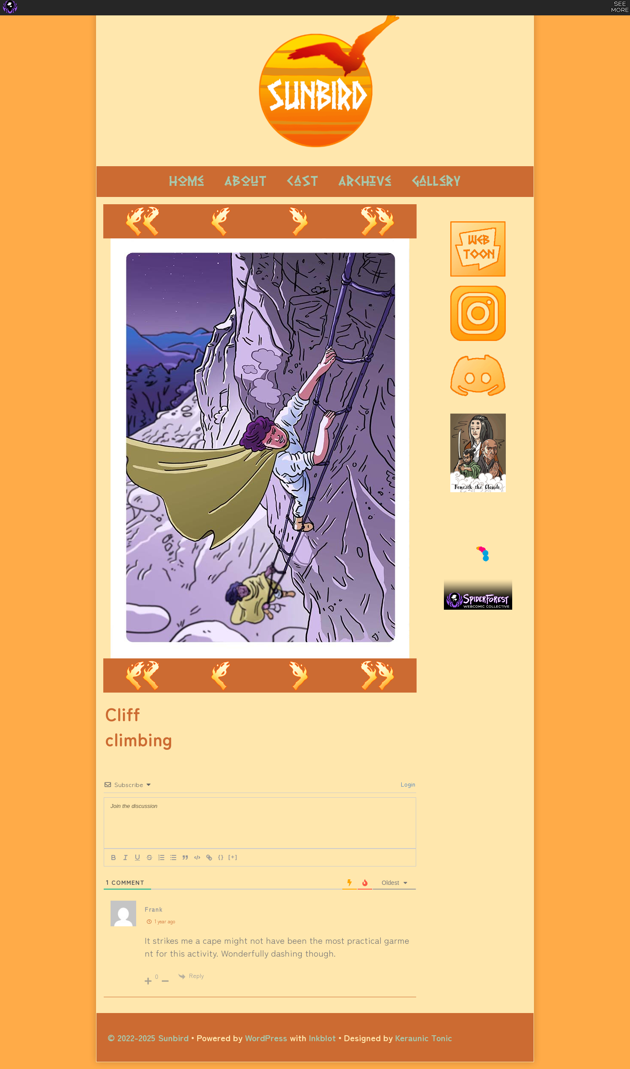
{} (221, 857)
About (245, 181)
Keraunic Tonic (423, 1037)
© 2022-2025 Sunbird (148, 1037)
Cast (302, 181)
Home (186, 181)
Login (407, 784)
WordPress (266, 1037)
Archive (364, 181)
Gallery (436, 181)
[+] (233, 857)
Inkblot (322, 1037)
